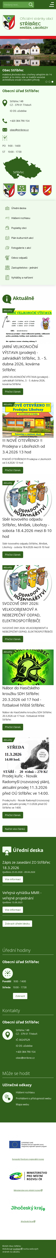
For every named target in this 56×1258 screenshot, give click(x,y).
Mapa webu (22, 1104)
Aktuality (17, 330)
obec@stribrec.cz (19, 129)
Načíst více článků (15, 829)
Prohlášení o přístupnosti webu (33, 1098)
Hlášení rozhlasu (25, 1092)
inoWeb (16, 1248)
